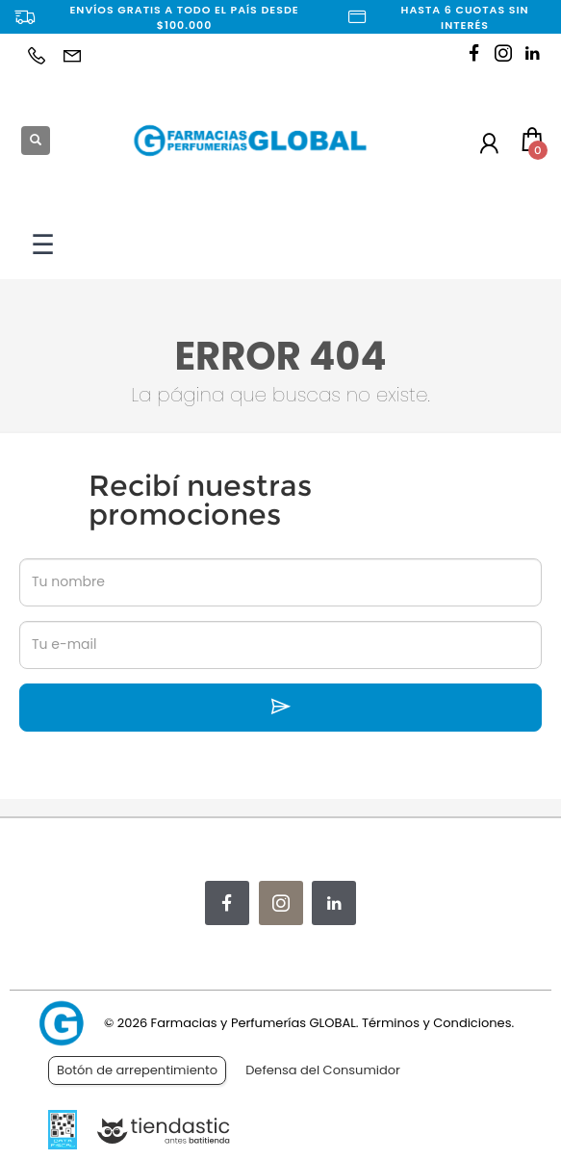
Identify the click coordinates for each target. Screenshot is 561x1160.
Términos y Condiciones (436, 1023)
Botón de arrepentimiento (137, 1070)
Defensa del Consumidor (322, 1070)
